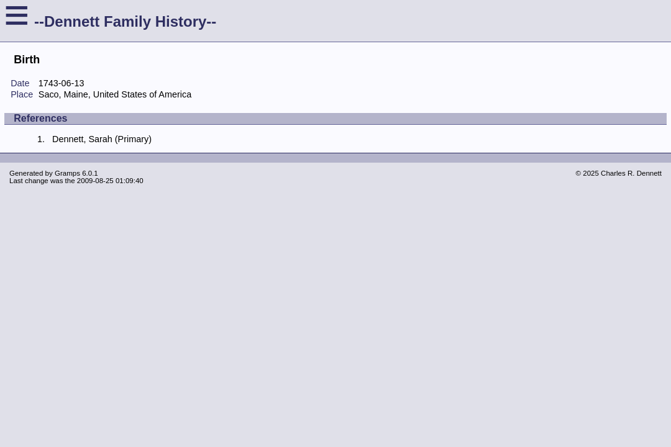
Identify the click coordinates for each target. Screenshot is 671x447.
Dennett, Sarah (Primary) (102, 139)
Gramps (67, 173)
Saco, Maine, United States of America (115, 94)
